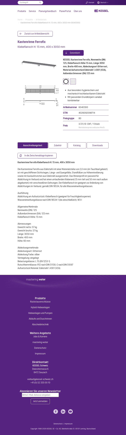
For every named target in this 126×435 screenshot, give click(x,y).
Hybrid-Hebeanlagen (40, 307)
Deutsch (103, 3)
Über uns (78, 11)
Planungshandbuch (47, 11)
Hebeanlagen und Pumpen (40, 312)
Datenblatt (75, 52)
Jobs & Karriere (40, 336)
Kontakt (91, 3)
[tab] (33, 145)
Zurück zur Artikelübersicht (36, 33)
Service (32, 11)
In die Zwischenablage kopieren (38, 155)
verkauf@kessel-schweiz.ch (40, 379)
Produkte (22, 11)
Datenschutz (40, 347)
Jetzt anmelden (40, 401)
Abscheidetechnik (40, 324)
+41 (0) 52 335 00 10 (40, 382)
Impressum (40, 353)
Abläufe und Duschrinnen (40, 318)
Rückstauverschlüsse (40, 301)
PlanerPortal (65, 11)
